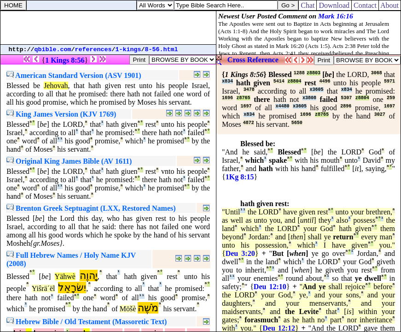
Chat (307, 5)
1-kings (128, 49)
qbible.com (53, 49)
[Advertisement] (108, 28)
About (390, 5)
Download (334, 5)
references (93, 49)
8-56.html (161, 49)
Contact (365, 5)
